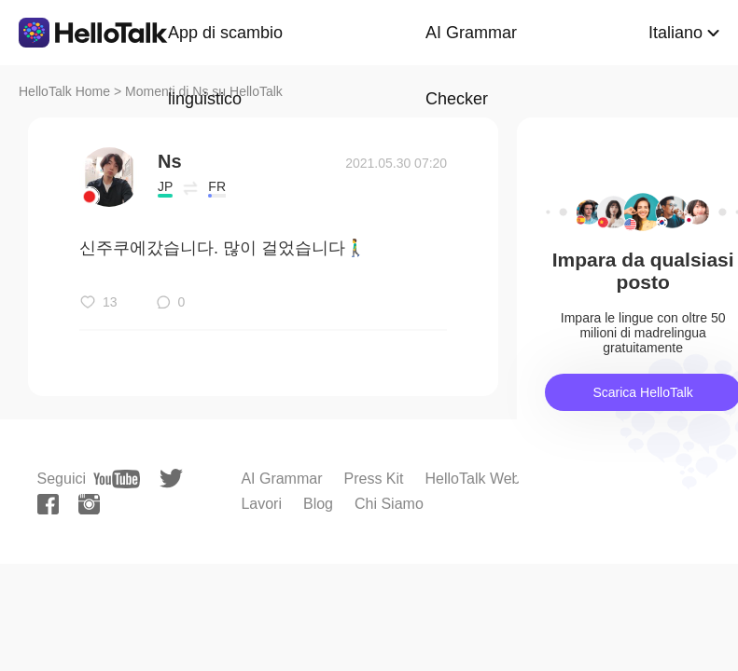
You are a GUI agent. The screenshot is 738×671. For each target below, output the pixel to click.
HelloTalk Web (473, 478)
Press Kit (374, 478)
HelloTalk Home (64, 91)
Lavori (261, 504)
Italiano (675, 32)
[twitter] (171, 478)
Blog (318, 504)
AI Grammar (281, 478)
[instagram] (89, 504)
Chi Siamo (389, 504)
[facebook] (48, 504)
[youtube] (116, 479)
